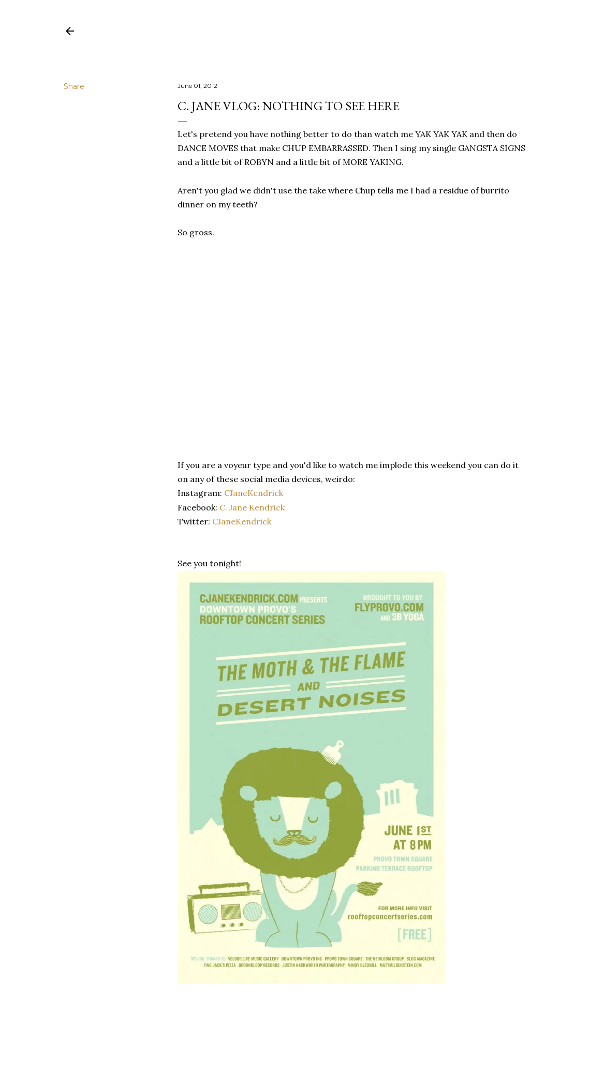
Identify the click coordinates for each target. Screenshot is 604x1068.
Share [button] (74, 86)
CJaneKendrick (253, 493)
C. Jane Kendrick (252, 507)
